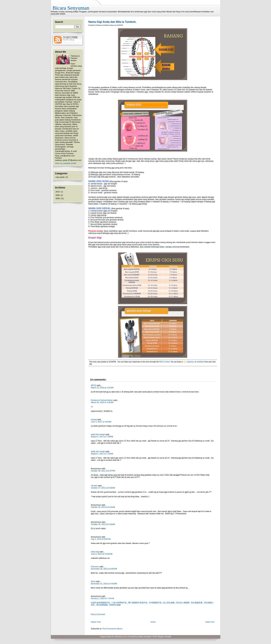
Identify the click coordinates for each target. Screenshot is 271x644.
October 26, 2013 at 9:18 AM (103, 524)
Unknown (95, 566)
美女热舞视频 (102, 605)
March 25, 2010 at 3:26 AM (102, 402)
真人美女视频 (169, 603)
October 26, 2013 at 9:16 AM (103, 507)
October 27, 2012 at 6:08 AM (103, 488)
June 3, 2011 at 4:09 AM (101, 422)
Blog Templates (145, 637)
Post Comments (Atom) (112, 629)
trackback (200, 362)
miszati (94, 419)
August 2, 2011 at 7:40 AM (102, 437)
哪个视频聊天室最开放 (137, 603)
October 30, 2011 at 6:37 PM (103, 471)
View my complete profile (65, 163)
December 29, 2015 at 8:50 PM (104, 569)
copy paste (60, 177)
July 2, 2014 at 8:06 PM (101, 539)
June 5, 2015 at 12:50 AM (101, 554)
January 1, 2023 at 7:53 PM (102, 598)
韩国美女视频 (115, 605)
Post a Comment (98, 614)
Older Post (209, 622)
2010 (57, 192)
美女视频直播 (196, 603)
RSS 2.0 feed (164, 362)
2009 (57, 195)
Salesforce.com (120, 637)
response (190, 362)
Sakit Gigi (95, 552)
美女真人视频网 (182, 603)
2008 (57, 198)
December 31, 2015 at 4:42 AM (104, 584)
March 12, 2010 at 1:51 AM (102, 388)
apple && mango (98, 434)
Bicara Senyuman (71, 8)
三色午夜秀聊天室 (119, 603)
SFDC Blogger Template (162, 637)
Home (153, 622)
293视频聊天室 (155, 603)
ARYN (93, 385)
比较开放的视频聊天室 (100, 603)
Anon (93, 581)
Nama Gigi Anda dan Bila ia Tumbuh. (112, 21)
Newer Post (96, 622)
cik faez (94, 486)
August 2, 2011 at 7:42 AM (102, 454)
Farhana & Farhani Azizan (102, 400)
